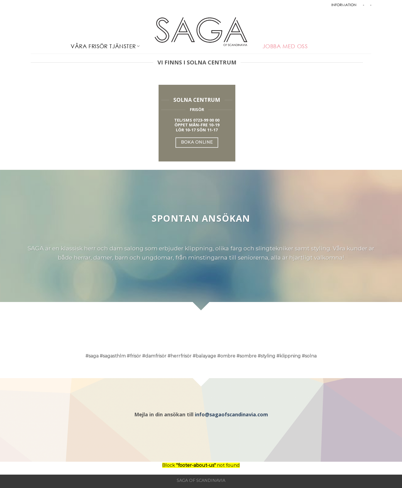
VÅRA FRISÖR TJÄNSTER (105, 46)
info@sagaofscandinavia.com (231, 414)
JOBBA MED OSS (285, 46)
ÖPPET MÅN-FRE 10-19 (196, 124)
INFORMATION (343, 5)
